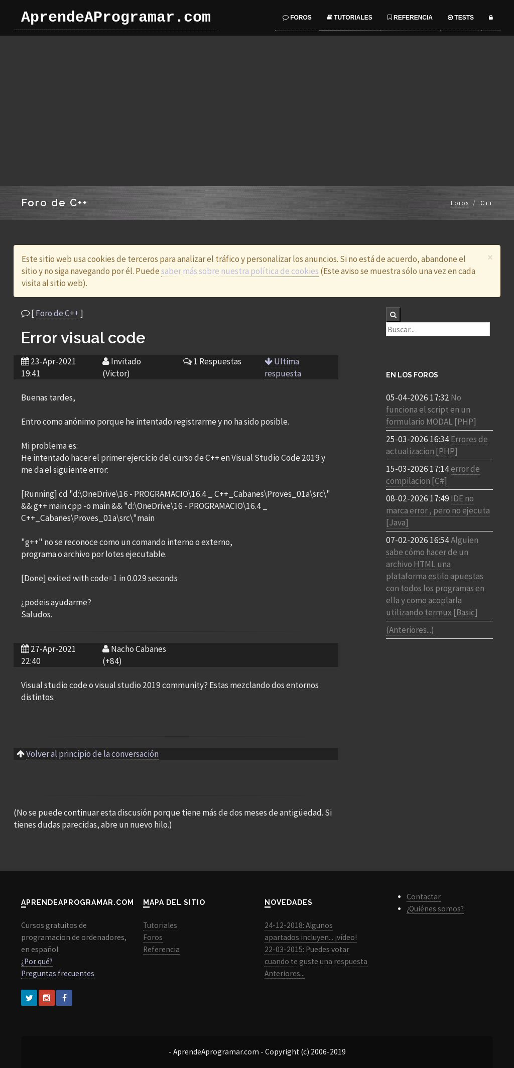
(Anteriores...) (410, 629)
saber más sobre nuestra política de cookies (240, 271)
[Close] (490, 257)
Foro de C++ (57, 313)
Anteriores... (285, 973)
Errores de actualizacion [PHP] (437, 445)
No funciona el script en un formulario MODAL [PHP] (431, 409)
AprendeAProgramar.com (116, 17)
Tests (461, 17)
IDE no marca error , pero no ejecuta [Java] (438, 510)
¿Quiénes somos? (435, 908)
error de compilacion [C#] (433, 474)
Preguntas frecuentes (57, 973)
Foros (297, 17)
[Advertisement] (257, 111)
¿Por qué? (37, 961)
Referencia (410, 17)
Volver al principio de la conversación (92, 753)
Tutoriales (349, 17)
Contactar (424, 896)
